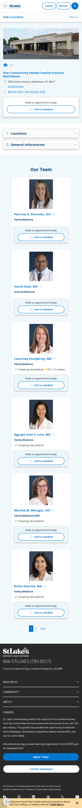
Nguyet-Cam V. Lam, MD (34, 434)
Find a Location (13, 17)
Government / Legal (44, 789)
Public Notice (41, 786)
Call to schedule (41, 109)
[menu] (5, 6)
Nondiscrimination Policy (13, 789)
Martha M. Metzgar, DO (34, 510)
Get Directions (16, 86)
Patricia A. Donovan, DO (34, 214)
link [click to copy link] (11, 65)
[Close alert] (77, 803)
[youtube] (77, 796)
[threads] (48, 797)
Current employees (41, 769)
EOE (4, 786)
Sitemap (57, 789)
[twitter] (63, 797)
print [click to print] (5, 65)
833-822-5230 (35, 92)
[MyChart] (63, 6)
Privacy (11, 786)
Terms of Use (53, 786)
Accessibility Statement (25, 786)
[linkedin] (34, 796)
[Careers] (49, 6)
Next (43, 628)
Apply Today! (41, 756)
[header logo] (15, 6)
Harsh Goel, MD (28, 286)
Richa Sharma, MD (30, 586)
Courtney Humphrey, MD (35, 359)
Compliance (30, 789)
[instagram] (19, 796)
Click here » (57, 804)
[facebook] (5, 796)
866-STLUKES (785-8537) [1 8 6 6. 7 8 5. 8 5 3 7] (27, 661)
